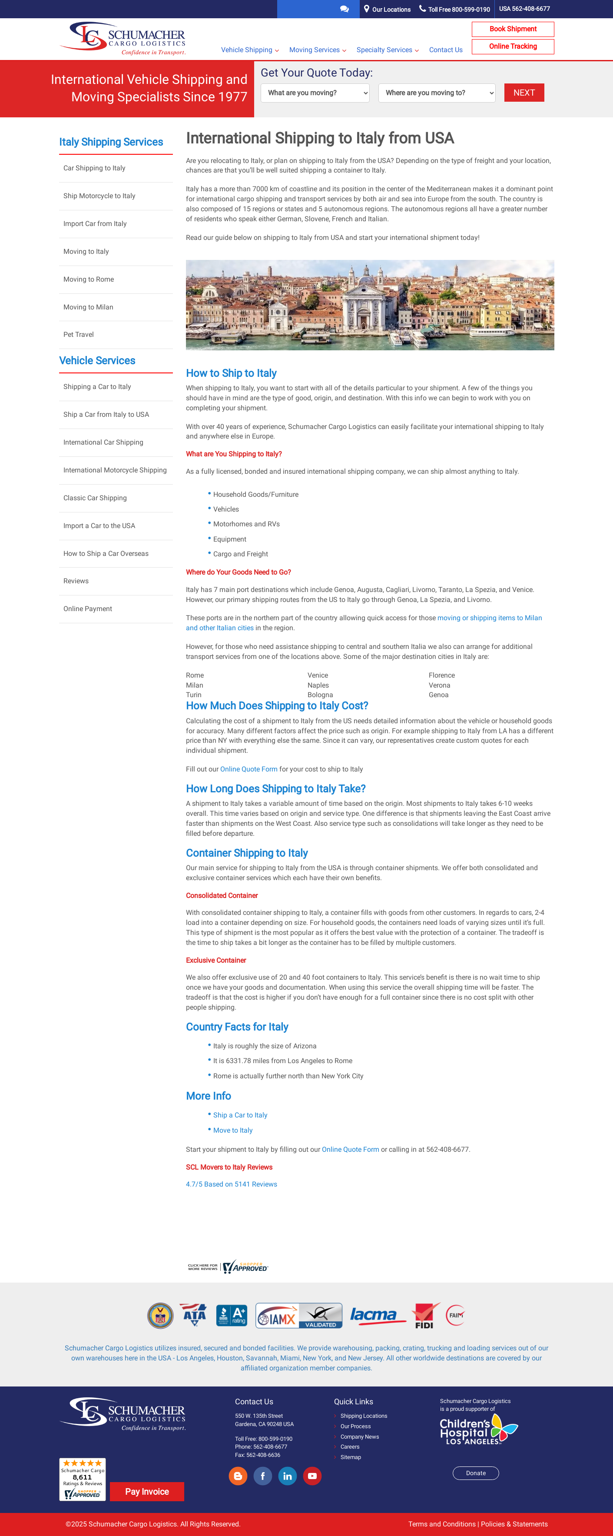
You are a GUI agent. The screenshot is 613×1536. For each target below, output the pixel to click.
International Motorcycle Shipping (115, 470)
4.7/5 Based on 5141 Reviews (231, 1184)
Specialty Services (384, 50)
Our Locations (391, 9)
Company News (356, 1436)
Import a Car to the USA (99, 526)
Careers (347, 1446)
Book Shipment (513, 29)
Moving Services (314, 50)
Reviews (76, 581)
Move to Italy (233, 1130)
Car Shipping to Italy (94, 168)
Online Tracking (513, 46)
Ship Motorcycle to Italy (99, 196)
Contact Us (446, 50)
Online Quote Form (249, 769)
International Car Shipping (103, 442)
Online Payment (87, 609)
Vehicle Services (97, 361)
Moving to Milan (88, 307)
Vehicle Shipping (246, 50)
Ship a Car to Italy (240, 1115)
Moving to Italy (86, 251)
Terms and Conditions (442, 1524)
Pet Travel (78, 334)
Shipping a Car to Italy (97, 386)
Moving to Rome (88, 279)
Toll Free (454, 9)
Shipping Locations (361, 1416)
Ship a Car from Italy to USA (106, 414)
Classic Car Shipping (95, 498)
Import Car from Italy (95, 223)
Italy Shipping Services (111, 142)
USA (524, 8)
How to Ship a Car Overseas (106, 553)
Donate (476, 1473)
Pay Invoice (147, 1491)
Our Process (352, 1426)
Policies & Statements (514, 1524)
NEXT (524, 92)
